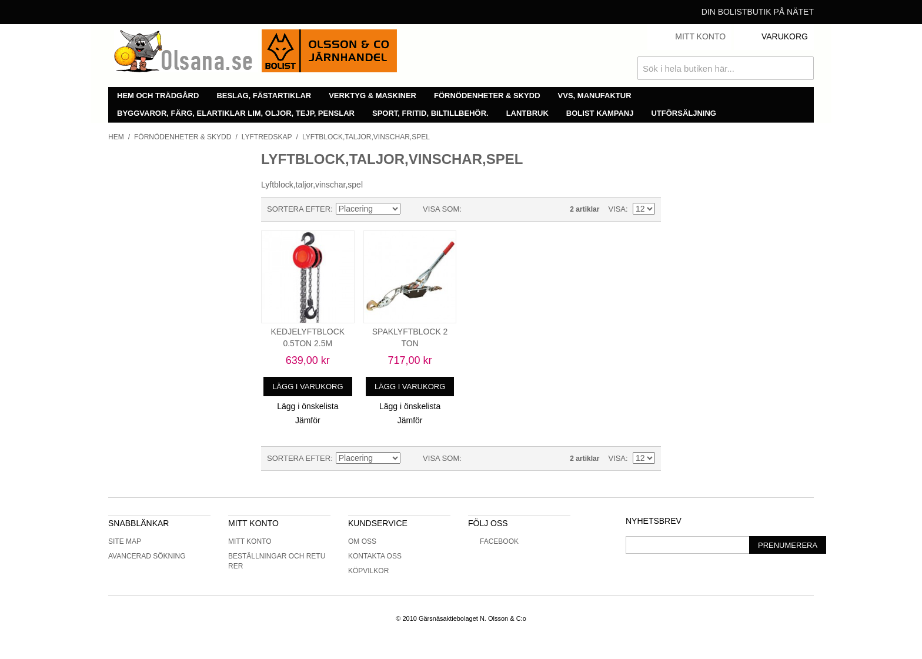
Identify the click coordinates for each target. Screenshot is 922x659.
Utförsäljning (683, 113)
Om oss (362, 541)
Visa (617, 209)
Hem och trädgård (158, 95)
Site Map (124, 541)
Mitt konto (250, 541)
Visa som (441, 209)
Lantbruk (527, 113)
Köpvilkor (368, 571)
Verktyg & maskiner (372, 95)
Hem (116, 137)
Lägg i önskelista (307, 406)
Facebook (493, 541)
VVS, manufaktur (595, 95)
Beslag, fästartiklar (263, 95)
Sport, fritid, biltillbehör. (430, 113)
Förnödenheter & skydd (487, 95)
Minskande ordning (411, 209)
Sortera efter (298, 209)
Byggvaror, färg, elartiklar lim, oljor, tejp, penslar (236, 113)
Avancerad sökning (147, 556)
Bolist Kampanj (600, 113)
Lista (494, 209)
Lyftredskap (267, 137)
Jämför (307, 420)
